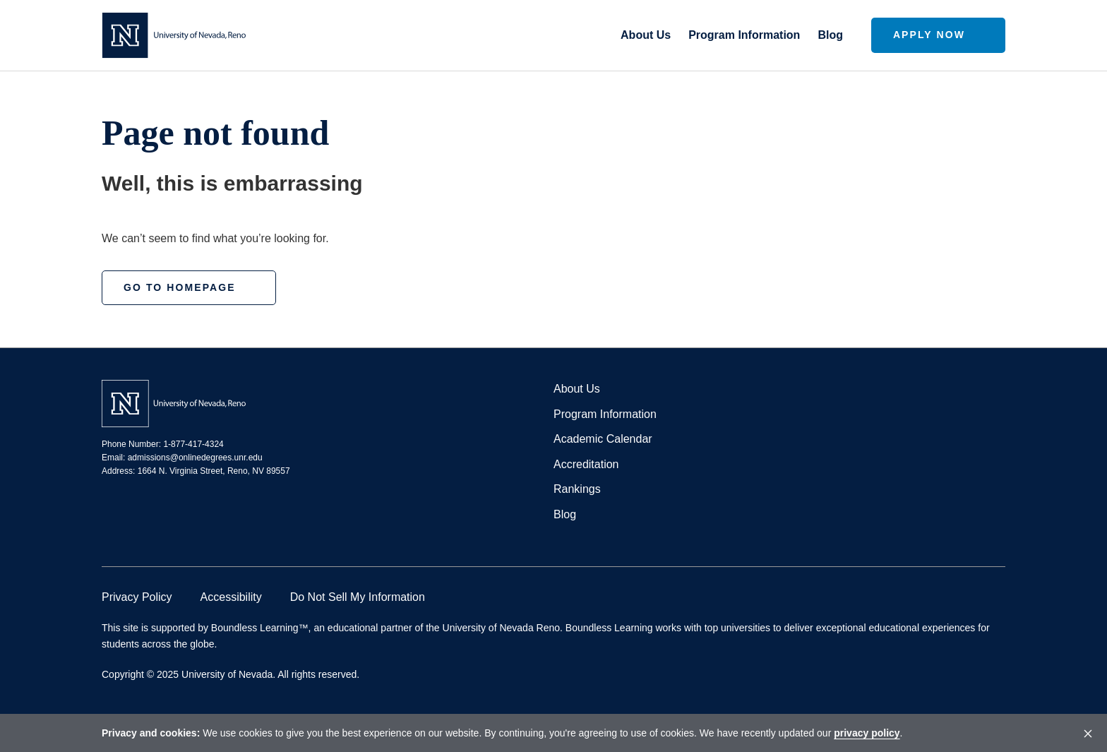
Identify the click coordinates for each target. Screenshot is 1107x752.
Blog (830, 35)
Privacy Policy (137, 597)
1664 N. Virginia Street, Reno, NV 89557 (214, 471)
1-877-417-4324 (193, 444)
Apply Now (929, 34)
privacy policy (866, 733)
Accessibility (231, 597)
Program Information (744, 35)
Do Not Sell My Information (357, 597)
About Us (646, 35)
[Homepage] (174, 35)
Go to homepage (180, 287)
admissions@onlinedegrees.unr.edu (195, 457)
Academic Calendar (603, 439)
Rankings (577, 489)
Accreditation (586, 464)
